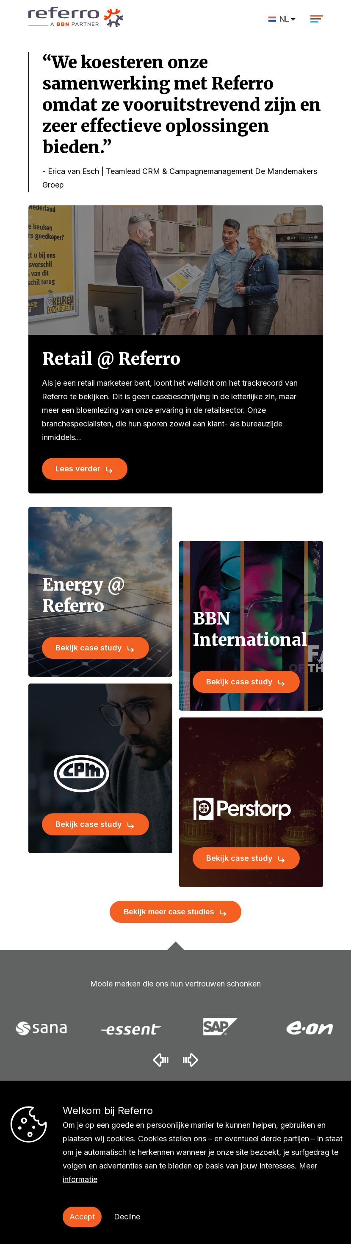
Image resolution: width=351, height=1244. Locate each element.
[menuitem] (282, 19)
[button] (160, 1059)
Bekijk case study (88, 647)
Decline (127, 1216)
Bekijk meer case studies (168, 912)
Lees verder (77, 468)
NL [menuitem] (284, 18)
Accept (82, 1216)
